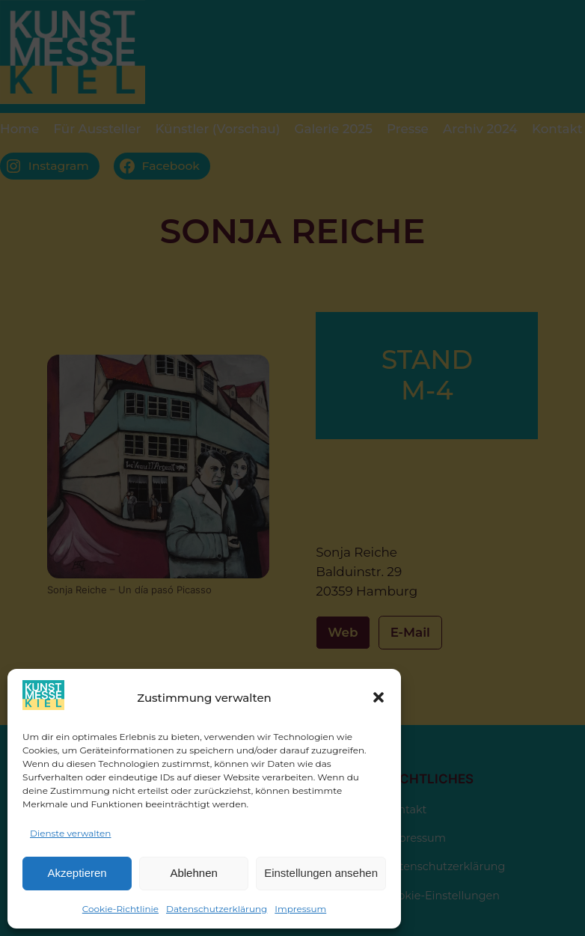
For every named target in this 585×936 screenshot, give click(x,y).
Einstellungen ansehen (321, 872)
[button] (378, 697)
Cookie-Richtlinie (120, 908)
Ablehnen (193, 872)
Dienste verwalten (70, 833)
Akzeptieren (76, 872)
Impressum (300, 908)
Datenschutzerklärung (216, 908)
